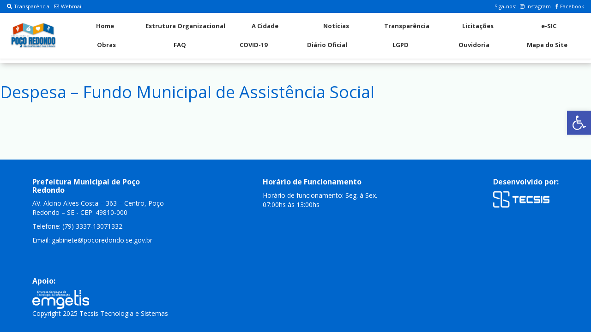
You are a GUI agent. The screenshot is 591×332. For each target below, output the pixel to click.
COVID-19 (253, 45)
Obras (106, 45)
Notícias (336, 26)
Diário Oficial (327, 45)
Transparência (28, 6)
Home (105, 26)
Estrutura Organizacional (185, 26)
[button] (579, 123)
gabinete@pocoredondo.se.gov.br (102, 240)
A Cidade (265, 26)
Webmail (68, 6)
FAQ (180, 45)
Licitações (478, 26)
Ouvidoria (473, 45)
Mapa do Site (547, 45)
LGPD (400, 45)
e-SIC (548, 26)
